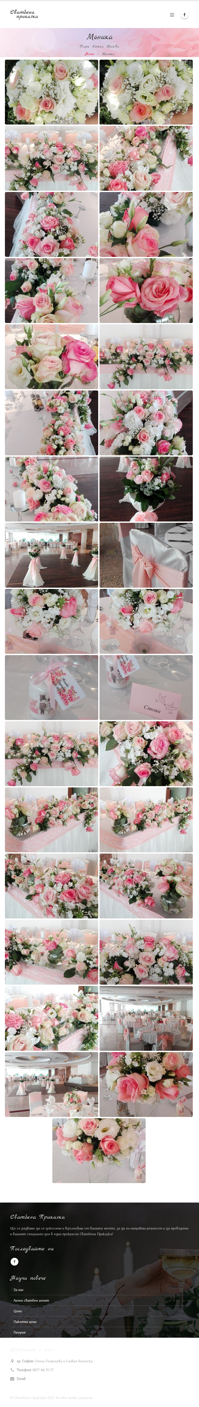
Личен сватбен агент (31, 1300)
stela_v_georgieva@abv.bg (47, 1379)
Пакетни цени (25, 1322)
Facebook (14, 1262)
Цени (17, 1311)
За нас (18, 1290)
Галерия (19, 1332)
